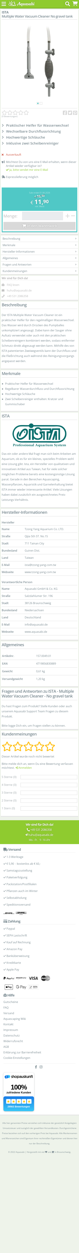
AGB (6, 1047)
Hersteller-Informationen (39, 251)
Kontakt (8, 1024)
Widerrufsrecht (13, 1041)
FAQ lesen (13, 285)
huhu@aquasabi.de (19, 290)
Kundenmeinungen (39, 271)
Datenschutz (11, 1035)
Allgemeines (39, 258)
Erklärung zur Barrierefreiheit (22, 1052)
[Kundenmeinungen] (15, 112)
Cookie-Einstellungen (16, 1058)
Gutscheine (10, 1002)
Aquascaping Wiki (14, 1019)
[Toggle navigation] (4, 4)
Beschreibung (39, 239)
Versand (8, 1013)
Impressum (10, 1030)
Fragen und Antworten (39, 264)
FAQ (6, 1007)
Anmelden (23, 768)
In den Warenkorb (39, 225)
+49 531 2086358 (17, 296)
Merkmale (39, 245)
